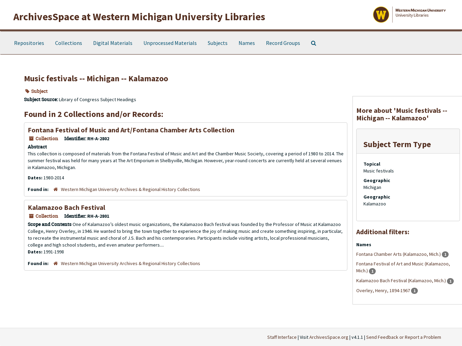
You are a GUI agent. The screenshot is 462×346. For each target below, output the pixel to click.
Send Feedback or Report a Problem (403, 337)
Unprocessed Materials (170, 42)
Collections (68, 42)
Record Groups (283, 42)
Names (247, 42)
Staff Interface (282, 337)
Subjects (218, 42)
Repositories (29, 42)
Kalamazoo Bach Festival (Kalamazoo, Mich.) (401, 280)
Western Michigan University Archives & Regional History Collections (130, 189)
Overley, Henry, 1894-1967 (383, 290)
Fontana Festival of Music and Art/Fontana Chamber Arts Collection (131, 130)
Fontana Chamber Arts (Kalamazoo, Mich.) (399, 254)
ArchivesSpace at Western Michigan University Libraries (139, 16)
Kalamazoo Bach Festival (66, 207)
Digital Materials (112, 42)
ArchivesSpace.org (328, 337)
